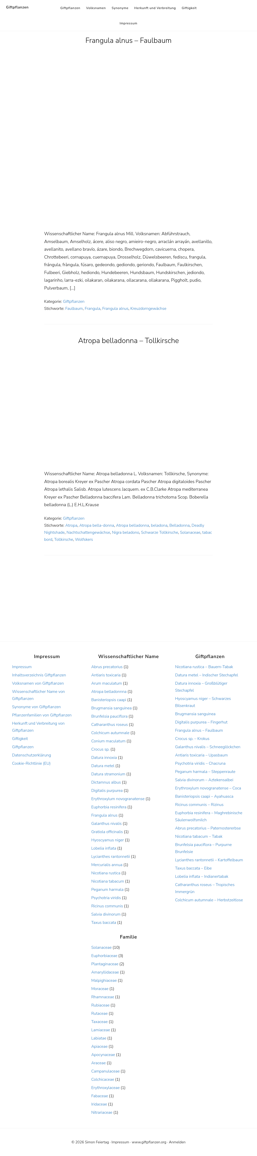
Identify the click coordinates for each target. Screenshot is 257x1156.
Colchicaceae (102, 1079)
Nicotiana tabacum (107, 881)
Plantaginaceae (104, 964)
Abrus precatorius (106, 667)
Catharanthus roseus (109, 724)
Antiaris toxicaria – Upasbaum (201, 755)
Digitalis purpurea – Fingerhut (201, 722)
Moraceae (99, 988)
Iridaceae (99, 1104)
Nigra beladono (125, 532)
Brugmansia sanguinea (111, 708)
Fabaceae (99, 1096)
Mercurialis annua (106, 865)
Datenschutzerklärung (31, 755)
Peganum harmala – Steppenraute (205, 771)
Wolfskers (84, 539)
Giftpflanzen (17, 7)
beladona (159, 525)
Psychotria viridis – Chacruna (200, 763)
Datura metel (102, 766)
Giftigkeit (20, 738)
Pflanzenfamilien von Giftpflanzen (42, 715)
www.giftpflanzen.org (149, 1142)
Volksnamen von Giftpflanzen (38, 683)
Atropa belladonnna (108, 691)
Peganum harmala (107, 889)
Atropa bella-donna (96, 525)
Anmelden (177, 1142)
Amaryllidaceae (105, 972)
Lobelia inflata (103, 848)
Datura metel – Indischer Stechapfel (206, 675)
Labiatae (98, 1038)
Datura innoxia (104, 757)
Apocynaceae (103, 1054)
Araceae (98, 1063)
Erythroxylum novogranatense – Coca (208, 788)
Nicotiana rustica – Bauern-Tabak (204, 667)
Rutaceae (99, 1013)
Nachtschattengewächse (88, 532)
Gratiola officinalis (107, 832)
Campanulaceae (105, 1071)
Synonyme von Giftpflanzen (36, 707)
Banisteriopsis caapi (108, 700)
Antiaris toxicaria (105, 675)
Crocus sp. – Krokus (192, 738)
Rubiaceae (100, 1005)
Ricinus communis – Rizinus (199, 804)
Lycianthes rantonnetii (110, 856)
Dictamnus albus (106, 782)
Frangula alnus (115, 308)
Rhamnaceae (102, 997)
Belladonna (179, 525)
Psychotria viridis (106, 897)
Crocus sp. (100, 749)
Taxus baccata (103, 922)
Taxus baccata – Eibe (193, 868)
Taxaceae (99, 1021)
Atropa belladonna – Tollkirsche (128, 341)
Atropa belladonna (132, 525)
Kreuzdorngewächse (148, 308)
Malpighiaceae (104, 980)
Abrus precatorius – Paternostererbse (208, 828)
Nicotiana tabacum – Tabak (198, 836)
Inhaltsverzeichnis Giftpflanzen (39, 675)
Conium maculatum (108, 741)
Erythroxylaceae (105, 1087)
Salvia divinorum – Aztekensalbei (204, 780)
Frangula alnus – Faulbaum (128, 40)
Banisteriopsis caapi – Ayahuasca (204, 796)
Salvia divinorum (105, 914)
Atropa (71, 525)
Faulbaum (74, 308)
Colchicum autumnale (110, 733)
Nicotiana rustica (105, 873)
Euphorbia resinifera (108, 807)
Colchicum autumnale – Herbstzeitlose (209, 900)
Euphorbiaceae (104, 955)
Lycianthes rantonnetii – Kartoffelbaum (209, 860)
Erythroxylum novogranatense (117, 799)
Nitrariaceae (101, 1112)
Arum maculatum (106, 683)
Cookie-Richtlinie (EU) (31, 763)
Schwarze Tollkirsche (159, 532)
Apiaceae (99, 1046)
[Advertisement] (128, 200)
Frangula (92, 308)
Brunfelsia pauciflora (109, 716)
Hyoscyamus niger (107, 840)
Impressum (22, 667)
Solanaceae (190, 532)
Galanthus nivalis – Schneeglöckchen (207, 747)
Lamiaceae (100, 1030)
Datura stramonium (108, 774)
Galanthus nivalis (106, 823)
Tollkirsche (63, 539)
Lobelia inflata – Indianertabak (201, 876)
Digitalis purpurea (107, 790)
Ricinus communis (107, 906)
